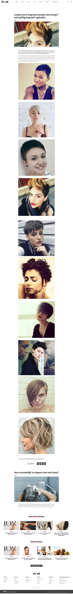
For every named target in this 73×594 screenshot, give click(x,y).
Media (50, 583)
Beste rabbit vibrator (63, 580)
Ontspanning (16, 581)
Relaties (38, 581)
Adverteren (55, 592)
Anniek (28, 475)
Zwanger (5, 580)
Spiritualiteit (51, 580)
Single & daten (40, 579)
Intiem (38, 583)
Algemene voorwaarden (62, 592)
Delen (36, 463)
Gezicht (15, 580)
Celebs (50, 581)
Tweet (39, 463)
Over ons (51, 592)
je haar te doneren (51, 59)
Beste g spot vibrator (63, 581)
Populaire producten (64, 577)
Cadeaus (27, 581)
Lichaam (15, 583)
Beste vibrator (62, 579)
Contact (67, 592)
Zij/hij (38, 580)
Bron (36, 119)
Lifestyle (40, 1)
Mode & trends (28, 579)
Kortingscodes (55, 1)
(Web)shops (27, 580)
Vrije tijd (50, 579)
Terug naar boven (35, 566)
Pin (43, 463)
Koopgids (47, 1)
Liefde (34, 1)
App (46, 463)
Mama (16, 1)
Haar (15, 20)
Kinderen (5, 581)
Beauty (22, 1)
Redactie (48, 592)
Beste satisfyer (62, 583)
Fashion (28, 1)
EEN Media (14, 591)
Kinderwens (6, 579)
